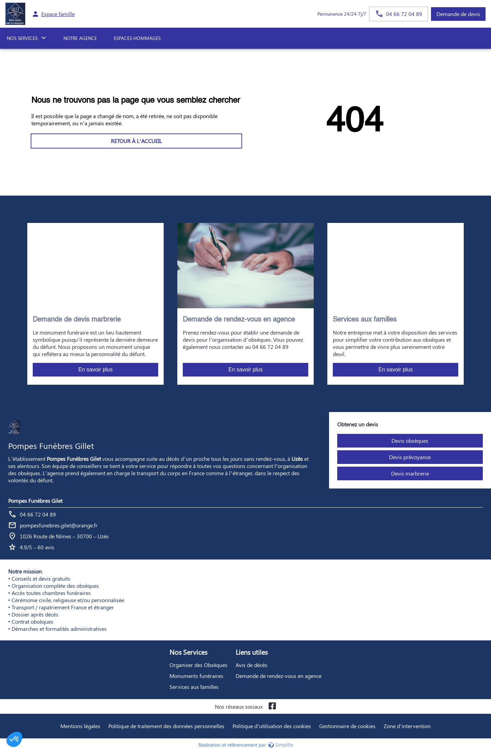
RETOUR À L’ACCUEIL (136, 140)
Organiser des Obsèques (198, 664)
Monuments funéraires (196, 675)
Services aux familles (194, 686)
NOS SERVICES (22, 38)
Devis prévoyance (410, 456)
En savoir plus (95, 369)
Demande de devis (458, 13)
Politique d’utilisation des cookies (272, 725)
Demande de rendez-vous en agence (279, 675)
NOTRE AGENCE (80, 38)
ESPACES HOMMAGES (137, 38)
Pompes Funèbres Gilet (35, 500)
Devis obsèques (409, 440)
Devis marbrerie (410, 473)
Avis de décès (251, 664)
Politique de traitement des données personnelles (166, 725)
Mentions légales (80, 725)
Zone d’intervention (407, 725)
